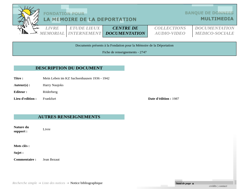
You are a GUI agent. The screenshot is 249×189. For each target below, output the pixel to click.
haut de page (185, 183)
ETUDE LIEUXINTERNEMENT (84, 31)
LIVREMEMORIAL (52, 31)
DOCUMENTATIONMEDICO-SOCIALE (214, 31)
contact (223, 186)
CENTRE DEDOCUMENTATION (125, 31)
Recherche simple (25, 183)
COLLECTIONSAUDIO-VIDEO (170, 31)
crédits (213, 186)
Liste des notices (53, 183)
